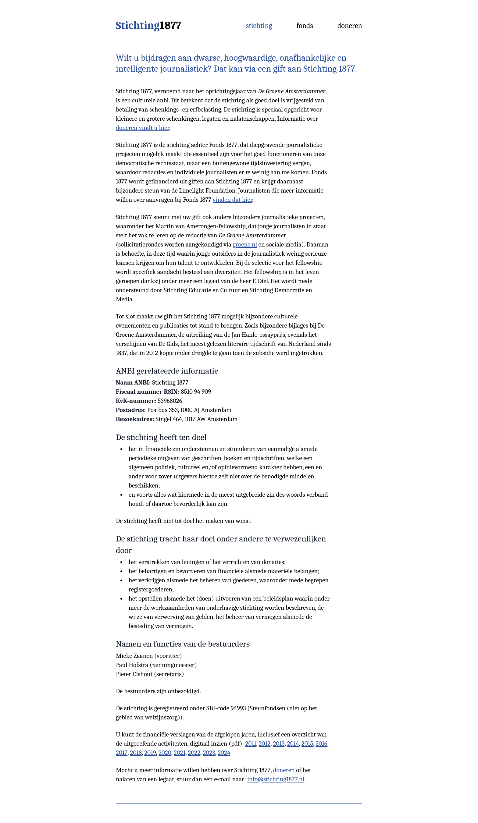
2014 (293, 743)
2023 (209, 752)
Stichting (148, 25)
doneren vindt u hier (142, 127)
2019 (150, 752)
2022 (194, 752)
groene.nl (245, 244)
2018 (136, 752)
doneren (284, 770)
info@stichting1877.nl (275, 779)
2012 (264, 743)
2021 (179, 752)
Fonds (305, 25)
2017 (121, 752)
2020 (165, 752)
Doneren (349, 25)
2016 (321, 743)
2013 (278, 743)
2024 (224, 752)
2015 (307, 743)
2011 (250, 743)
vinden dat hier (232, 199)
